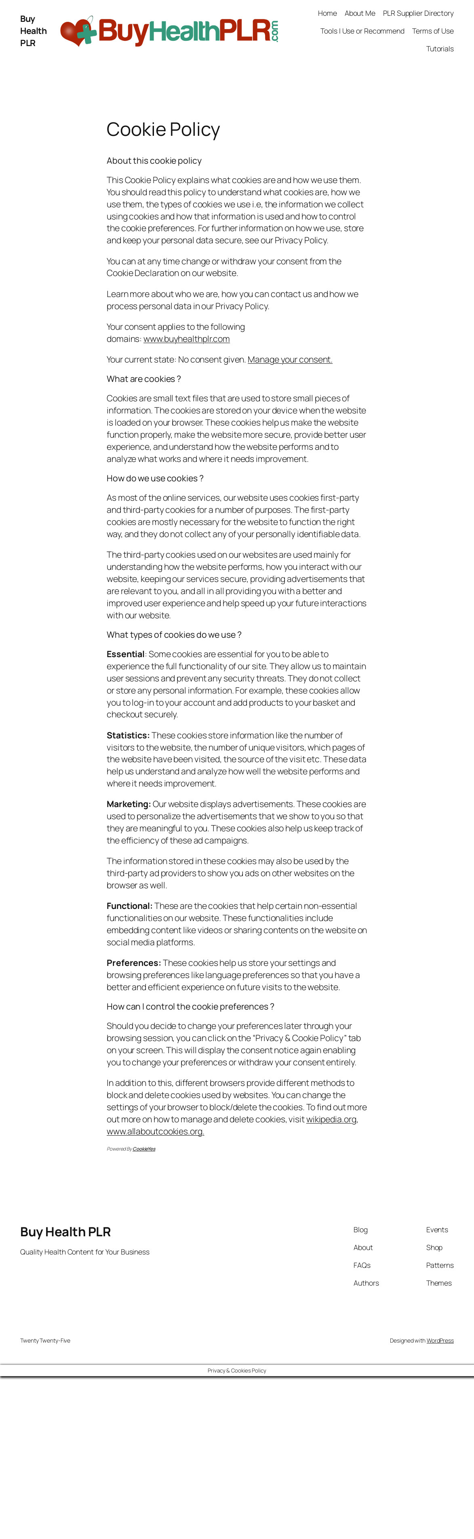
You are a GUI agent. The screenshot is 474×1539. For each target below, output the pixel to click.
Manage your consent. (290, 359)
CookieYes (144, 1148)
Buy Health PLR (33, 30)
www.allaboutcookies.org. (155, 1131)
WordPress (440, 1340)
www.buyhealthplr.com (186, 338)
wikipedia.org (331, 1119)
